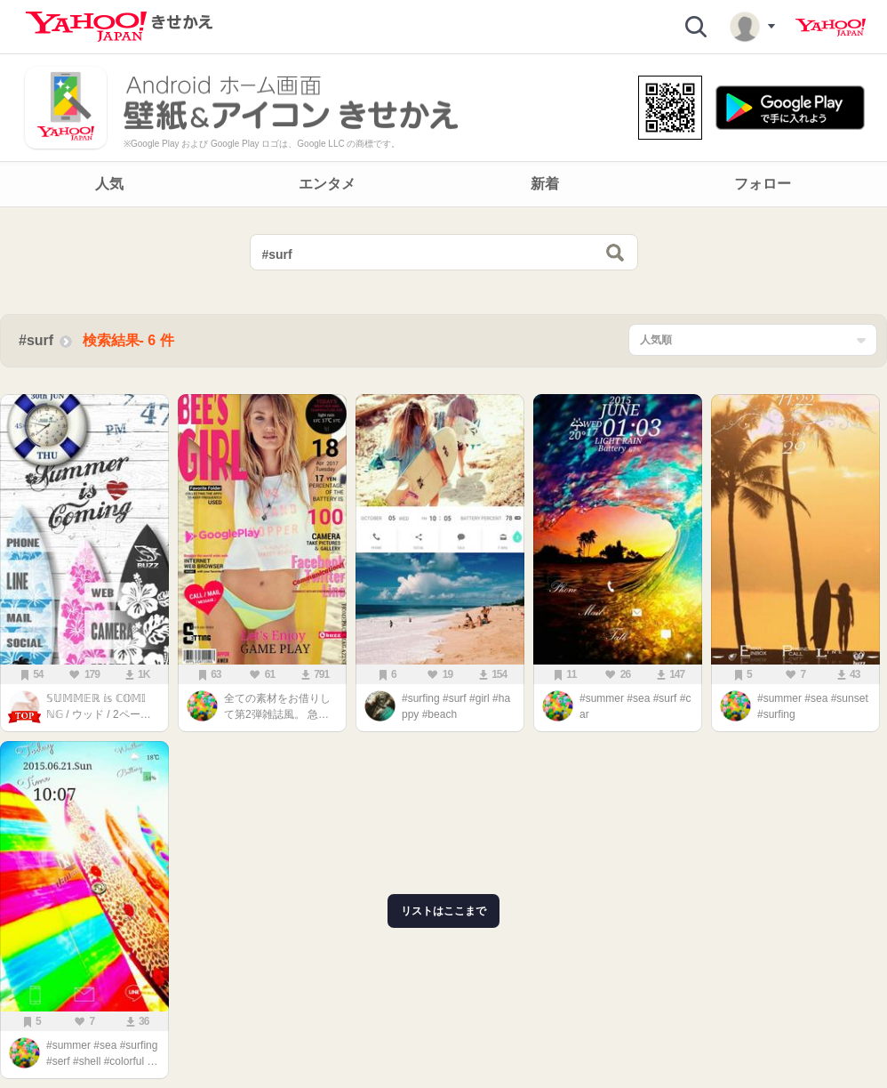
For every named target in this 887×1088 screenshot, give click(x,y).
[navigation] (443, 184)
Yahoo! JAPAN (830, 27)
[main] (443, 652)
